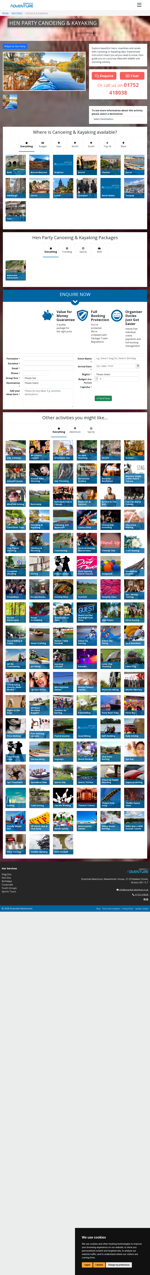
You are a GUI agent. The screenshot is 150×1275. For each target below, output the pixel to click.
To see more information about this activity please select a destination (117, 112)
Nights (87, 374)
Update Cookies (141, 727)
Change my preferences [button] (118, 1265)
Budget (85, 381)
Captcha (86, 387)
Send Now (103, 398)
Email (16, 368)
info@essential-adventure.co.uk (132, 708)
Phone (15, 373)
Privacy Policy (127, 727)
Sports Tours (9, 710)
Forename (13, 358)
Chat (132, 75)
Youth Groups (9, 706)
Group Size (13, 378)
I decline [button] (99, 1265)
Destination (13, 384)
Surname (14, 363)
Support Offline (85, 32)
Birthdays (7, 699)
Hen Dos (6, 696)
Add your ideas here (13, 392)
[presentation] (116, 390)
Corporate (7, 703)
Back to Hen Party (15, 46)
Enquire (104, 75)
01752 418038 (140, 713)
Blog (98, 727)
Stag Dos (6, 692)
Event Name (85, 360)
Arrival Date (85, 368)
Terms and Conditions (111, 727)
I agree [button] (87, 1265)
